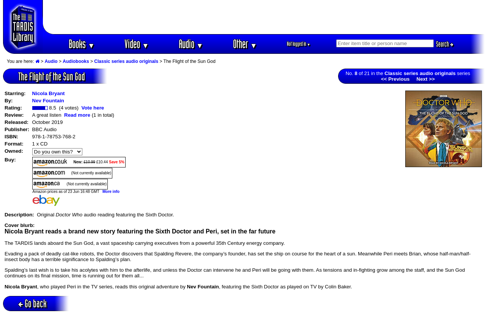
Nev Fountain (48, 100)
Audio (191, 43)
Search (444, 44)
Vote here (92, 108)
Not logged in (299, 44)
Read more (77, 115)
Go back (32, 303)
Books (82, 43)
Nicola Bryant (48, 93)
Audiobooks (76, 61)
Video (136, 43)
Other (245, 43)
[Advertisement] (264, 17)
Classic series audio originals (126, 61)
